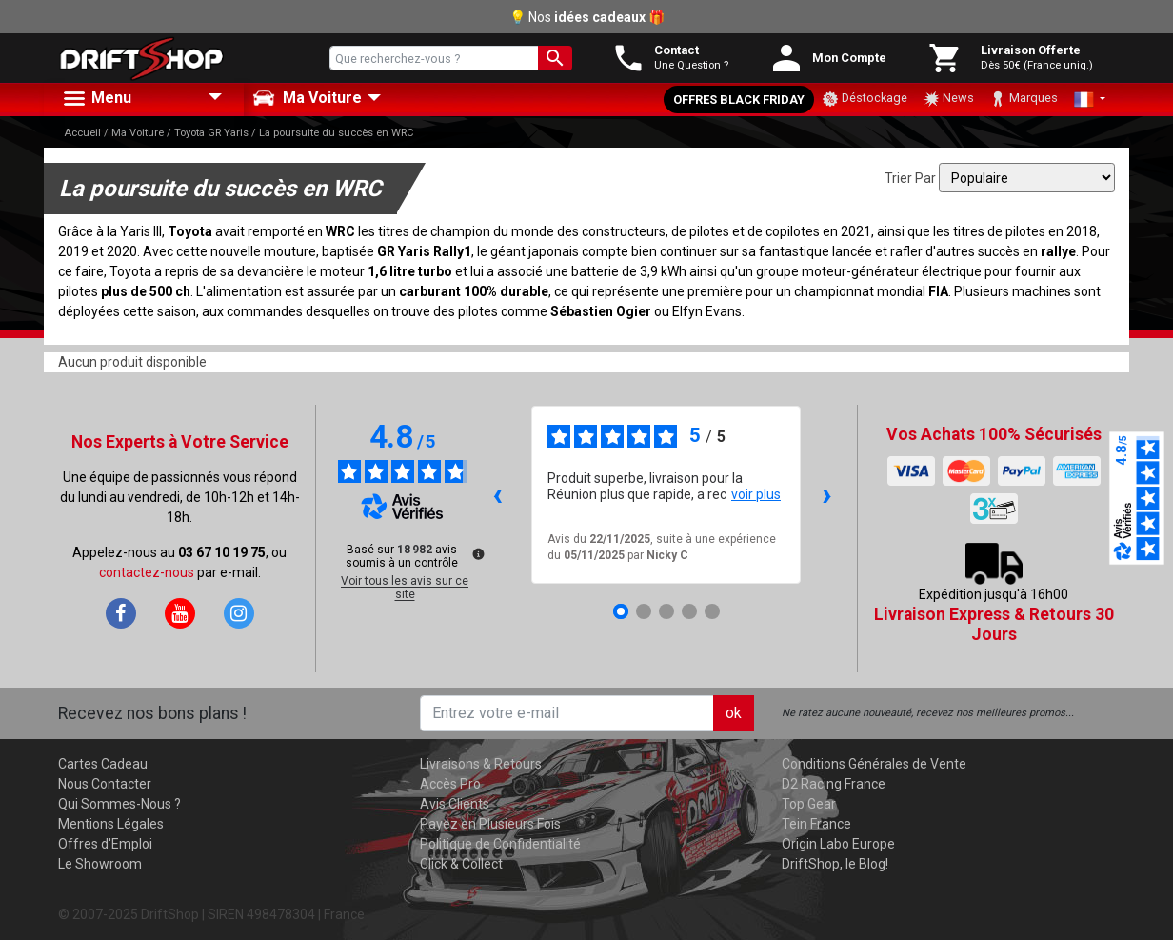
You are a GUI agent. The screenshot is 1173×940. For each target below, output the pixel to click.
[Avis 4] (689, 611)
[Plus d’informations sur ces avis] (477, 552)
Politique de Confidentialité (500, 843)
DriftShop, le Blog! (835, 863)
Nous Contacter (104, 783)
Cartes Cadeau (103, 763)
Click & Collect (461, 863)
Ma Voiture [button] (307, 98)
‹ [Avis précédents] (497, 493)
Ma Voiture (137, 133)
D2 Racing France (833, 783)
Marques (1023, 99)
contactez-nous (146, 572)
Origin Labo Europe (838, 843)
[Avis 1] (620, 611)
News (948, 99)
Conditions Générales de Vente (874, 763)
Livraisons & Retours (481, 763)
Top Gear (809, 803)
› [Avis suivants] (827, 493)
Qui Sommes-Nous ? (119, 803)
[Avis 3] (666, 611)
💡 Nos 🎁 (587, 17)
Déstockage (864, 99)
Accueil (82, 133)
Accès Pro (450, 783)
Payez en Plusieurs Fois (490, 823)
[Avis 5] (712, 611)
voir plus (756, 494)
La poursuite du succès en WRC (336, 133)
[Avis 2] (643, 611)
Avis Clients (454, 803)
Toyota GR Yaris (211, 133)
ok (734, 713)
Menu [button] (96, 99)
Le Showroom (100, 863)
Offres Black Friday (739, 99)
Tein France (816, 823)
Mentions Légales (111, 823)
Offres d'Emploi (105, 843)
